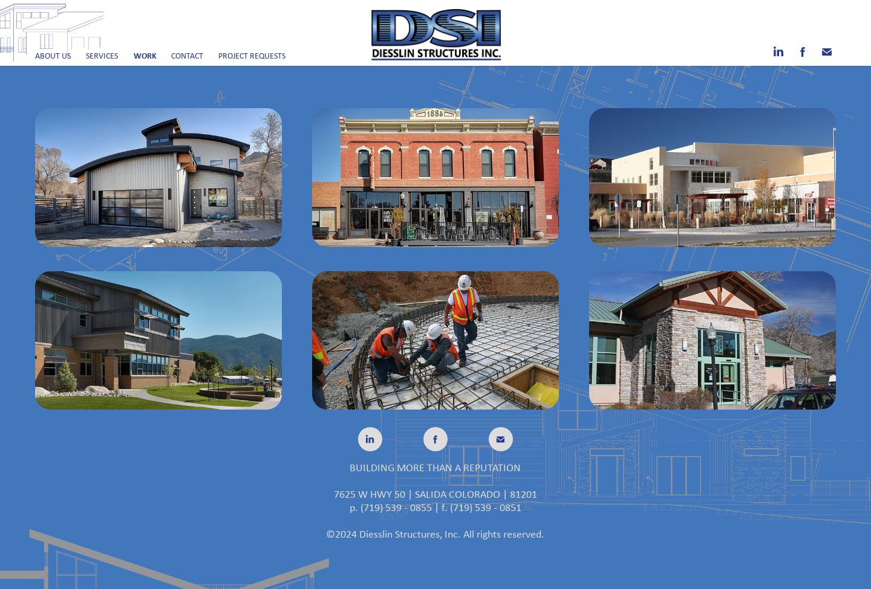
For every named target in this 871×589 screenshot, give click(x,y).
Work (145, 55)
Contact (187, 55)
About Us (53, 55)
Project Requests (251, 55)
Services (102, 55)
